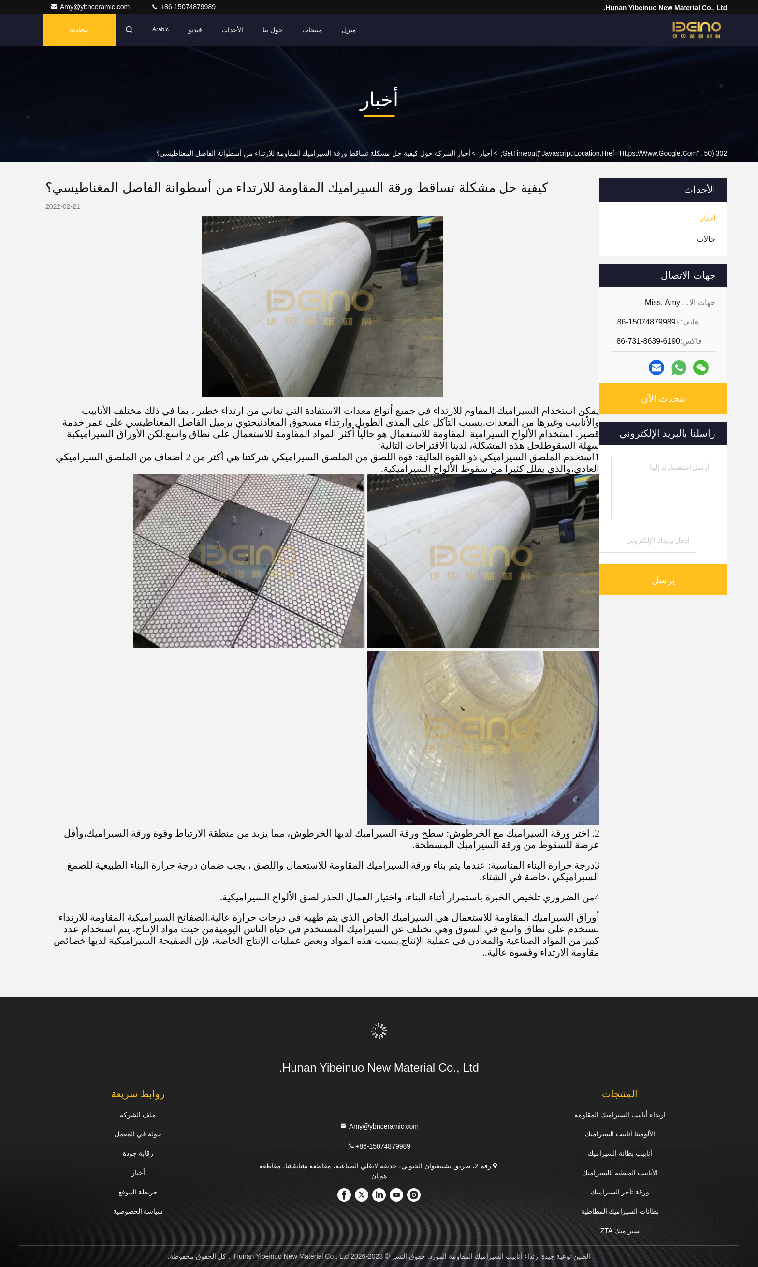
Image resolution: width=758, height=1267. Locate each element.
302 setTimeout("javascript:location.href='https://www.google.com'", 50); (614, 153)
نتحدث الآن (663, 398)
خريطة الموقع (138, 1192)
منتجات (312, 30)
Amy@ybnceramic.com (90, 7)
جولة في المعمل (138, 1134)
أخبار (486, 153)
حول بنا (272, 30)
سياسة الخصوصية (138, 1211)
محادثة (79, 30)
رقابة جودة (138, 1153)
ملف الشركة (138, 1115)
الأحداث (232, 30)
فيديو (195, 30)
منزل (349, 30)
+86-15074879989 (183, 7)
